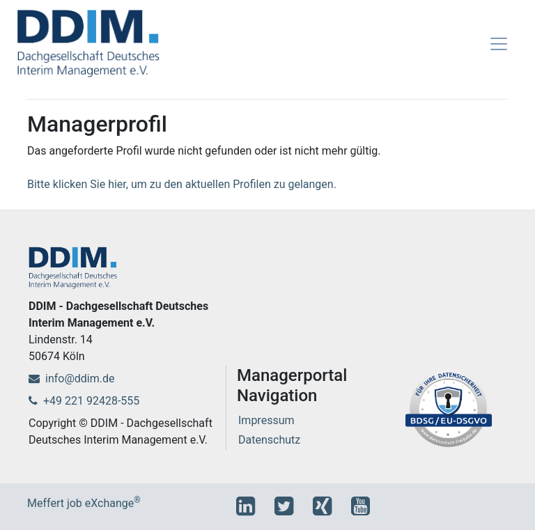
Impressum (266, 420)
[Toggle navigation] (498, 44)
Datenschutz (269, 439)
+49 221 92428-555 (84, 400)
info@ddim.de (71, 378)
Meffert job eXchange (84, 503)
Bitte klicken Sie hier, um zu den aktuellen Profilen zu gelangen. (181, 184)
